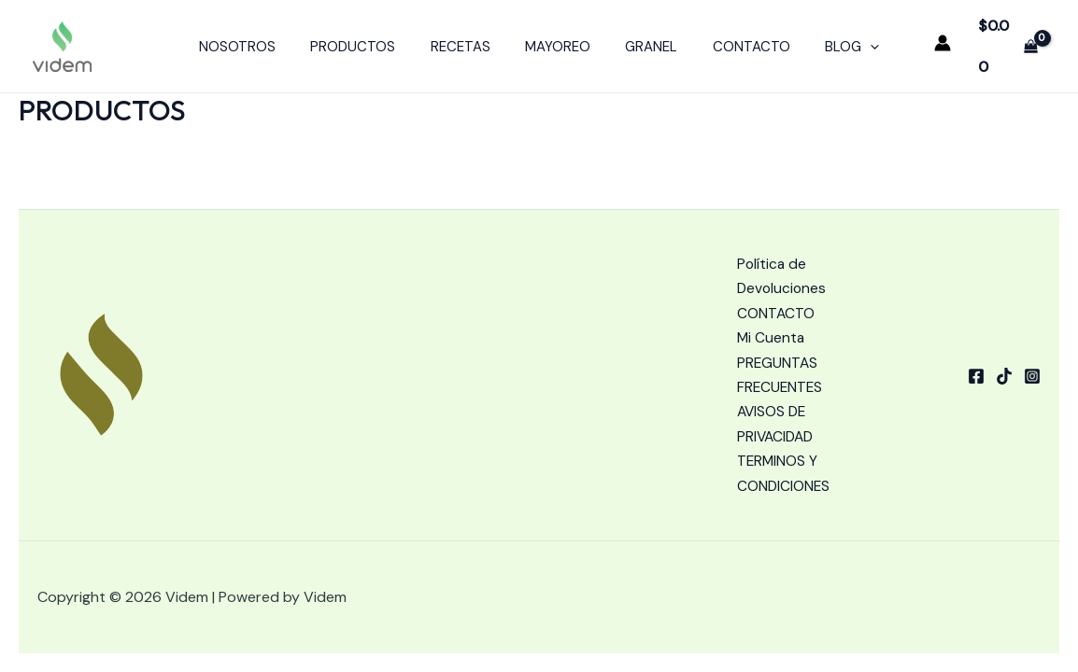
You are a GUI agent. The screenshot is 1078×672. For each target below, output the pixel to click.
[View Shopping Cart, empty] (1006, 40)
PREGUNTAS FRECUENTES (781, 371)
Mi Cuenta (771, 333)
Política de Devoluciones (783, 269)
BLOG (831, 40)
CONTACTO (737, 40)
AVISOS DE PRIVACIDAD (777, 421)
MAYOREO (557, 40)
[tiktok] (1004, 372)
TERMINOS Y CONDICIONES (784, 473)
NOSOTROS (258, 40)
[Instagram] (1032, 372)
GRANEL (644, 40)
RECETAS (467, 40)
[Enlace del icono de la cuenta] (939, 36)
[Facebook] (976, 372)
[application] (849, 40)
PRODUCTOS (366, 40)
